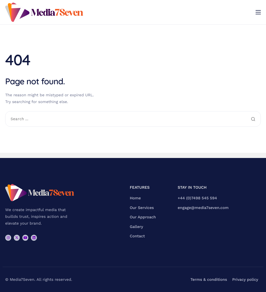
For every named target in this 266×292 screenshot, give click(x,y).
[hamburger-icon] (258, 12)
